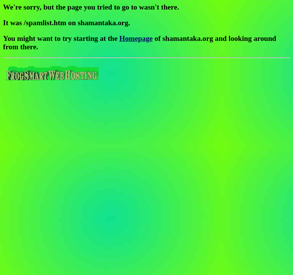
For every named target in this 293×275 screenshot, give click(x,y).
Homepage (136, 38)
